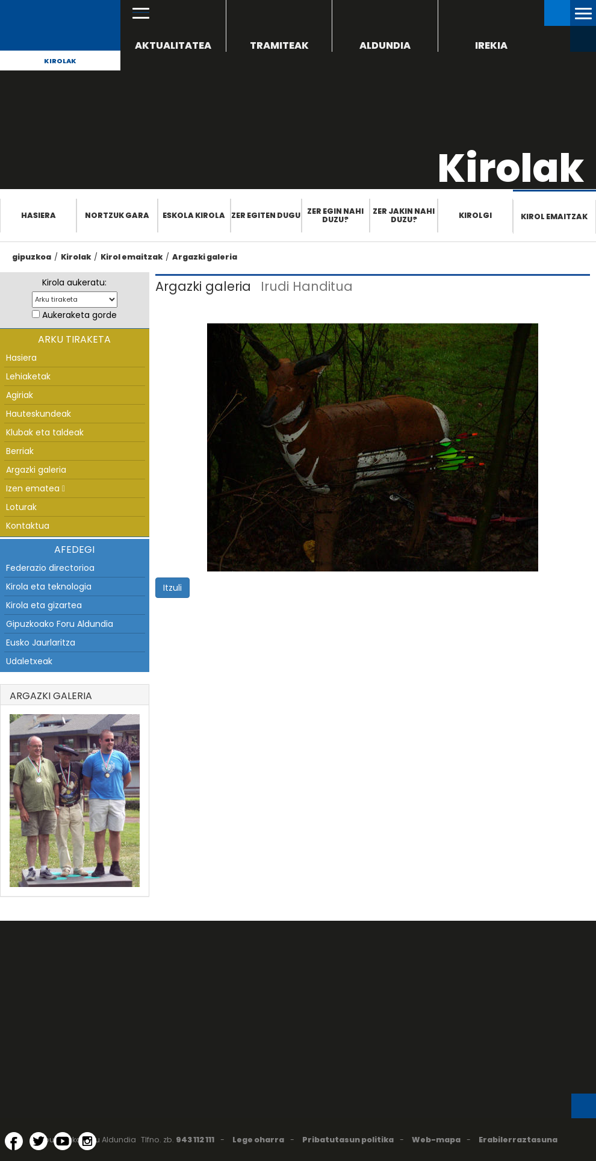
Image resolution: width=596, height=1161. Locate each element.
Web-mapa (436, 1140)
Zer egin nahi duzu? (335, 215)
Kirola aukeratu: (74, 282)
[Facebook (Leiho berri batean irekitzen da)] (14, 1141)
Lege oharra (258, 1140)
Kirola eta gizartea (44, 605)
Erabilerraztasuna (518, 1140)
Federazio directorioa (50, 568)
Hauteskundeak (38, 414)
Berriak (20, 451)
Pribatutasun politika (348, 1140)
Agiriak (19, 395)
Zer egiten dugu (265, 215)
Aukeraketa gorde (79, 315)
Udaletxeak (29, 661)
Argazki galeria (204, 257)
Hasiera (38, 215)
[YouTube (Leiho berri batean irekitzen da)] (63, 1141)
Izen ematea (35, 488)
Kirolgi (475, 215)
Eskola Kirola (194, 215)
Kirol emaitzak (554, 216)
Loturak (21, 507)
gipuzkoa (31, 257)
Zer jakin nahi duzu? (404, 215)
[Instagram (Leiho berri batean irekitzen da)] (87, 1141)
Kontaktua (27, 526)
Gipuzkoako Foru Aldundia (59, 624)
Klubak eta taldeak (45, 432)
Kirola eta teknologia (49, 586)
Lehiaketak (28, 376)
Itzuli (172, 588)
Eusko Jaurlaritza (40, 643)
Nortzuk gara (117, 215)
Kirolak (60, 61)
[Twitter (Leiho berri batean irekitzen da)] (38, 1141)
